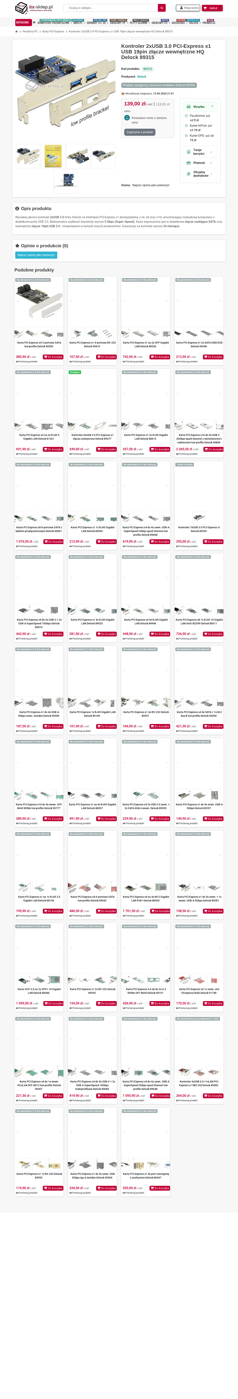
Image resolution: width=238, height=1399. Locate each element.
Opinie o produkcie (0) (41, 245)
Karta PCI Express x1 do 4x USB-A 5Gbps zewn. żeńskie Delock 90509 (38, 714)
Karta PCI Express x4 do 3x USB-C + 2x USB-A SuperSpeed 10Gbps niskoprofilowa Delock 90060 (92, 1085)
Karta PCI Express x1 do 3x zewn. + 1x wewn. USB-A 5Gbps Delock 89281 (199, 898)
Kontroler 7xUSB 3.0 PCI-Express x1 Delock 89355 (199, 529)
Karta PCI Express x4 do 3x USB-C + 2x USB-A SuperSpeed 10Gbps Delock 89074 (39, 623)
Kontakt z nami (83, 1333)
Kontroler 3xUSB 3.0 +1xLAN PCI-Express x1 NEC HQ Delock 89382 (199, 1083)
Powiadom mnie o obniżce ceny (149, 120)
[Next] (60, 301)
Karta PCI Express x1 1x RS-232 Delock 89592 (39, 1175)
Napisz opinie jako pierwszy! (151, 185)
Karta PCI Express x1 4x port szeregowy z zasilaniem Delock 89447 (146, 1175)
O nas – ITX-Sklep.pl (86, 1304)
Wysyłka (195, 106)
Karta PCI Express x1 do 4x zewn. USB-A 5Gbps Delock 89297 (199, 806)
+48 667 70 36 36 (34, 1304)
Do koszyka (53, 356)
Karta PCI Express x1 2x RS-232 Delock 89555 (92, 991)
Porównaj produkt (26, 361)
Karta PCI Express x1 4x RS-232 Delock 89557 (146, 714)
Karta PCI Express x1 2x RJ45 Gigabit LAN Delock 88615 (146, 436)
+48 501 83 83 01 (34, 1309)
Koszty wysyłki (82, 1315)
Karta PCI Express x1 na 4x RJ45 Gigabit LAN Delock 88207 (92, 806)
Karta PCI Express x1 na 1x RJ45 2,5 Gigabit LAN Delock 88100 (39, 898)
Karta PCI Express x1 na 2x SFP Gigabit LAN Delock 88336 (146, 344)
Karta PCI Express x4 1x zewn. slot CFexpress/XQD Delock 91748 (199, 991)
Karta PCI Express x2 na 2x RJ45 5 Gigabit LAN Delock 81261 (39, 436)
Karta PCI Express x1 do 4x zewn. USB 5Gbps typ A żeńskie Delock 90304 (92, 1175)
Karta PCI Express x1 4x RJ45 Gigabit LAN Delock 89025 (93, 621)
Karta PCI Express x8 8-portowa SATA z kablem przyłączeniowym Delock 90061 (39, 529)
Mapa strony (81, 1339)
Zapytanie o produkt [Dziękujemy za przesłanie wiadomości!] (140, 132)
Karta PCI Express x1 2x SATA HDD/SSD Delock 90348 (199, 344)
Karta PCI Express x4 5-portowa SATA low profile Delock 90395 (39, 344)
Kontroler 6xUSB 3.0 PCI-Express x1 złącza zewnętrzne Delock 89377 (93, 436)
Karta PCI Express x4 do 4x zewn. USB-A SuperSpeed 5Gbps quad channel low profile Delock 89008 (146, 531)
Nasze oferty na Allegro (88, 1321)
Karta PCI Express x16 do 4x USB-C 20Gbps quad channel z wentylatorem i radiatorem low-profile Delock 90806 (199, 438)
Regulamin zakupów (86, 1309)
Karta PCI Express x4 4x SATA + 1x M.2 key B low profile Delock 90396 (199, 714)
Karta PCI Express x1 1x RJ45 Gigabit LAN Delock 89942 (93, 529)
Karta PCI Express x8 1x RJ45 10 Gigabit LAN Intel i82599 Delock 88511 (199, 621)
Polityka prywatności (86, 1327)
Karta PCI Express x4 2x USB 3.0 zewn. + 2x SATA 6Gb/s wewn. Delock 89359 (146, 806)
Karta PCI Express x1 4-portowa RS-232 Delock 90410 (93, 344)
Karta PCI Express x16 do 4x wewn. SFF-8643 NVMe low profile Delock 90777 (39, 806)
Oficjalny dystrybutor (197, 173)
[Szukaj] (162, 8)
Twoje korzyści (195, 151)
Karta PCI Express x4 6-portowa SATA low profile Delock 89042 (93, 898)
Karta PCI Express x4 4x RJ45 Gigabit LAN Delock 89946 (146, 621)
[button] (188, 8)
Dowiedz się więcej (198, 1345)
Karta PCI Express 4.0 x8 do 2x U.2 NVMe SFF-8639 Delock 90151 (146, 991)
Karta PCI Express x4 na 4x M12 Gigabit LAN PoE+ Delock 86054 (146, 898)
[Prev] (18, 301)
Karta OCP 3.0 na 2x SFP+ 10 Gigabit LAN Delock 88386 (39, 991)
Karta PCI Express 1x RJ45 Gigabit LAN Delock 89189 (93, 714)
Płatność (195, 163)
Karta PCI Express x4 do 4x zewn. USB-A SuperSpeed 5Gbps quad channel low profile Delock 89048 (146, 1085)
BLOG (77, 1345)
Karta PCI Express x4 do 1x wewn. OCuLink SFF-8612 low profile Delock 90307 (39, 1085)
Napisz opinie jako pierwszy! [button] (36, 255)
